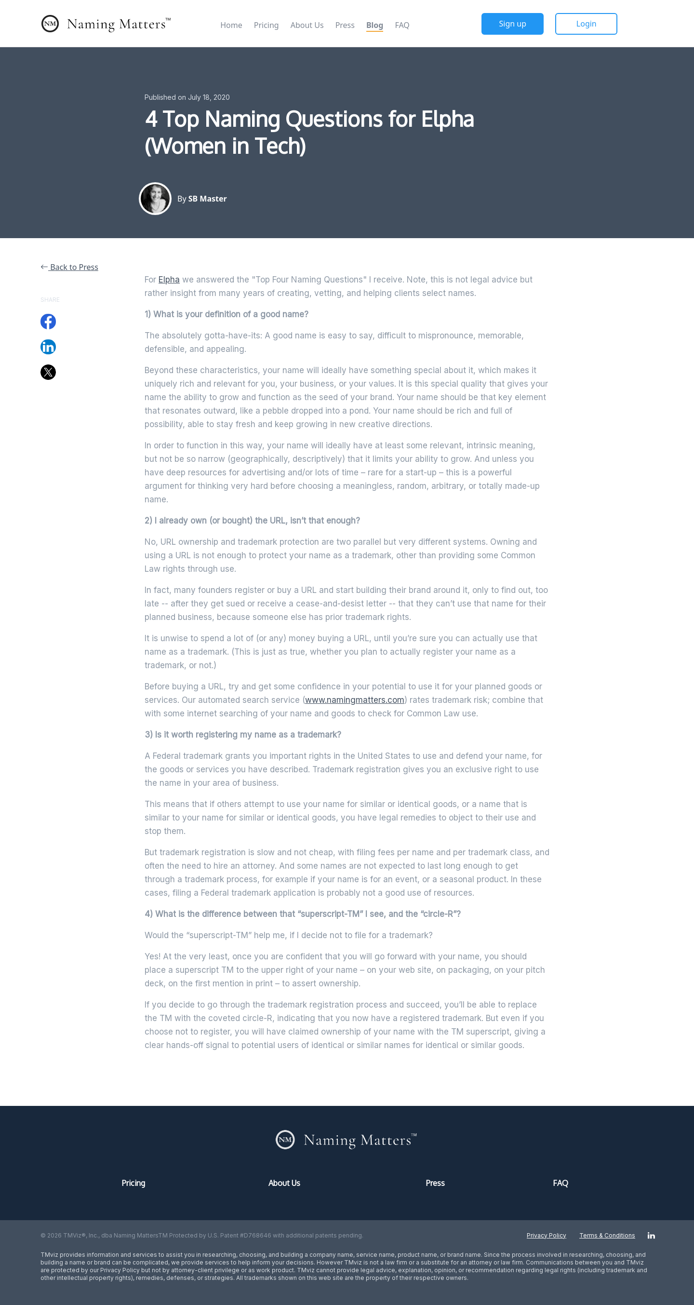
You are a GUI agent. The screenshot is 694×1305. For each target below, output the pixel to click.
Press (345, 25)
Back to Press (69, 267)
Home (231, 25)
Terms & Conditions (607, 1235)
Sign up (513, 23)
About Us (307, 25)
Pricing (266, 25)
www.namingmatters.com (354, 700)
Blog (375, 25)
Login (586, 23)
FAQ (402, 25)
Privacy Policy (546, 1235)
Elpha (169, 279)
